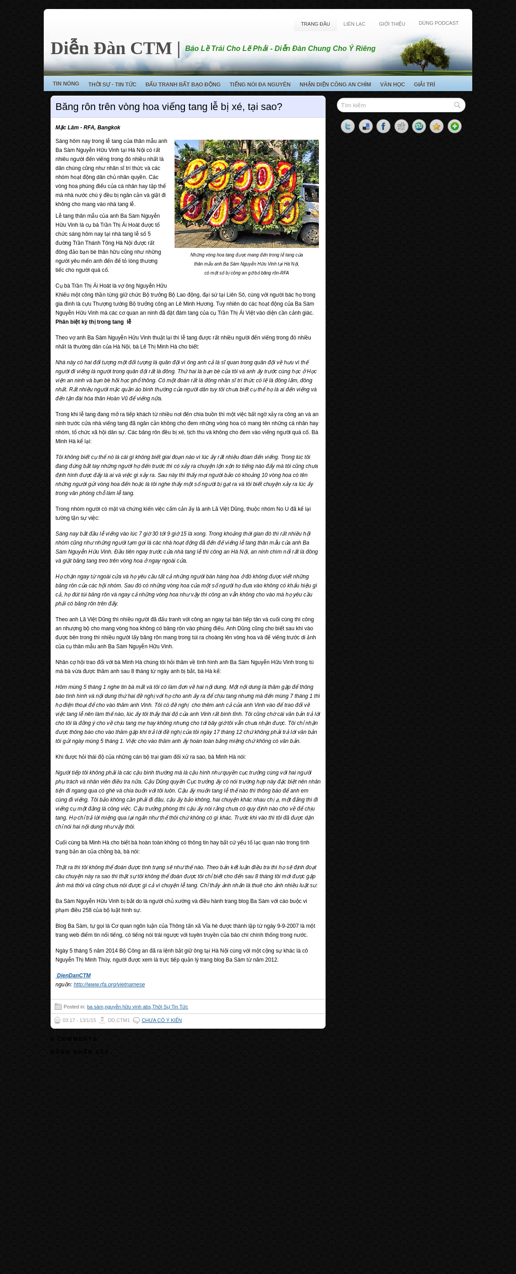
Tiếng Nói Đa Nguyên (260, 85)
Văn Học (392, 85)
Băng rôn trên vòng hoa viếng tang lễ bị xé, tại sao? (168, 106)
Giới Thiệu (392, 24)
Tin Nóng (66, 84)
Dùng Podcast (439, 23)
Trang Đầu (315, 24)
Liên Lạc (355, 24)
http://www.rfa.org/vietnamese (109, 984)
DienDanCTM (73, 975)
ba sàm (95, 1006)
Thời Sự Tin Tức (170, 1006)
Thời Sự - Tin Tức (112, 85)
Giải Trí (424, 85)
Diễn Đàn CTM (111, 48)
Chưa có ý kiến (162, 1020)
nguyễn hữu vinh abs (128, 1006)
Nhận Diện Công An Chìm (335, 85)
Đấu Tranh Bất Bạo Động (183, 85)
